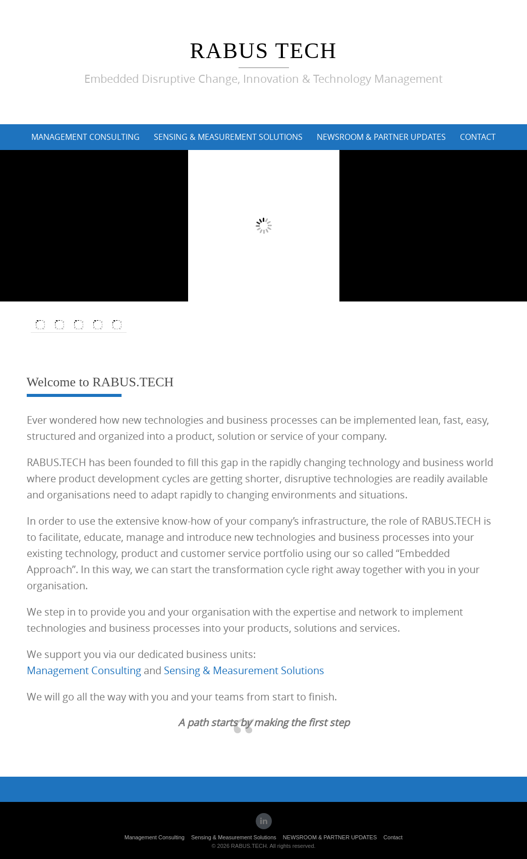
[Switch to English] (40, 325)
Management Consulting (85, 136)
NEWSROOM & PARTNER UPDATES (381, 136)
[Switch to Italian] (78, 325)
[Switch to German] (59, 325)
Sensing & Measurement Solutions (228, 136)
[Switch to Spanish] (97, 325)
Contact (478, 136)
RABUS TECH (263, 50)
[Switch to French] (117, 325)
